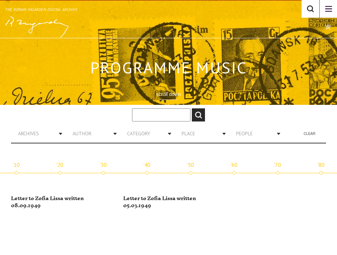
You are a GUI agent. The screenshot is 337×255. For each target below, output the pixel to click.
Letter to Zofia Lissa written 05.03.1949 (159, 202)
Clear (309, 134)
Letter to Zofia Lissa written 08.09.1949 (47, 202)
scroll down (168, 94)
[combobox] (37, 133)
